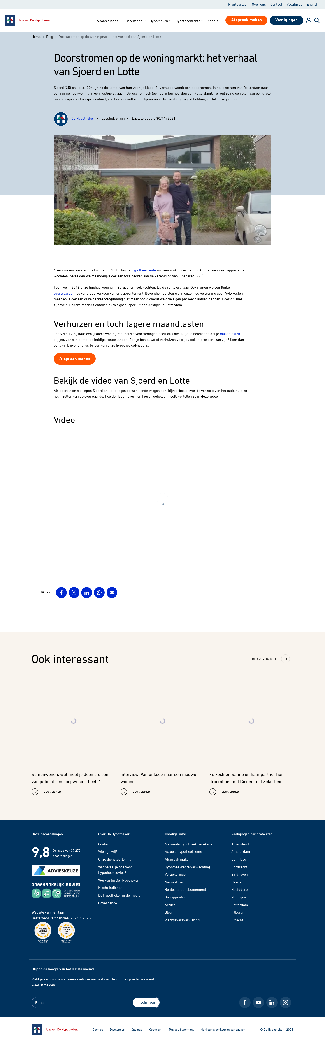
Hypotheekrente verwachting (187, 867)
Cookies (98, 1029)
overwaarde (63, 293)
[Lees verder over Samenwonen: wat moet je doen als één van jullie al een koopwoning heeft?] (74, 736)
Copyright (155, 1029)
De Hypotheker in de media (119, 895)
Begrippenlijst (176, 897)
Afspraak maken (177, 859)
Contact (276, 4)
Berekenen (135, 20)
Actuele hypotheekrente (183, 851)
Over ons (259, 4)
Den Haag (238, 859)
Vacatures (294, 4)
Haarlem (238, 882)
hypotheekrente (143, 270)
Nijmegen (238, 897)
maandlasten (230, 334)
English (312, 4)
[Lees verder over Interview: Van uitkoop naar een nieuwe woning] (162, 736)
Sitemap (136, 1029)
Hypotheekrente (189, 20)
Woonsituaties (109, 20)
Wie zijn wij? (107, 851)
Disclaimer (117, 1029)
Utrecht (237, 920)
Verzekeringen (176, 874)
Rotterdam (239, 905)
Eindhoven (239, 874)
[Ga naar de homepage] (55, 1030)
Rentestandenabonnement (185, 889)
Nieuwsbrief (174, 882)
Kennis (214, 20)
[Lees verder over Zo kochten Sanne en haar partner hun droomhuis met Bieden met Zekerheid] (251, 736)
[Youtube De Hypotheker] (258, 1002)
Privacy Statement (181, 1029)
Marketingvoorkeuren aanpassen (222, 1029)
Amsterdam (240, 851)
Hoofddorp (239, 889)
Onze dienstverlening (114, 859)
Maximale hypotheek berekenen (189, 844)
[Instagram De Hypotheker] (285, 1002)
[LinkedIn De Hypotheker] (272, 1002)
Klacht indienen (110, 888)
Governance (107, 903)
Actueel (170, 905)
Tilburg (237, 912)
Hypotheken (161, 20)
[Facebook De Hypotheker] (245, 1002)
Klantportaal (237, 4)
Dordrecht (239, 867)
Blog (168, 912)
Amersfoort (240, 844)
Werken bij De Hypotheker (118, 880)
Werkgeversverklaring (182, 920)
